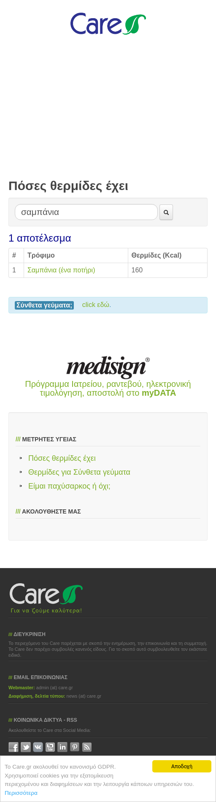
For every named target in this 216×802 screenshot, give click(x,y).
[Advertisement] (108, 115)
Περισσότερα (21, 793)
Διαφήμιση (20, 696)
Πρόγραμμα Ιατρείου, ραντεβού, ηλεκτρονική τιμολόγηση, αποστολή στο (108, 388)
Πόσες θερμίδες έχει (62, 458)
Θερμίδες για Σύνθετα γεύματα (79, 472)
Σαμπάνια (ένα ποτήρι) (61, 270)
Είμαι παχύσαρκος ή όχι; (69, 486)
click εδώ (95, 304)
